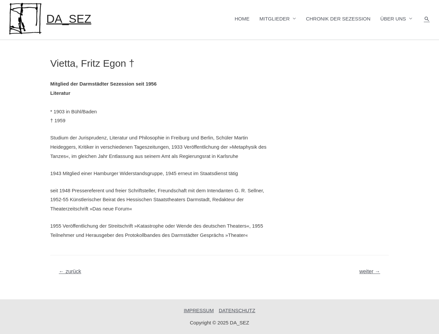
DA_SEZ (68, 18)
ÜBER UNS (393, 18)
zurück (70, 271)
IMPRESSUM (199, 310)
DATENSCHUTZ (237, 310)
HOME (242, 18)
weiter (369, 271)
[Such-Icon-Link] (427, 19)
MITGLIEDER (274, 18)
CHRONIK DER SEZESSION (338, 18)
